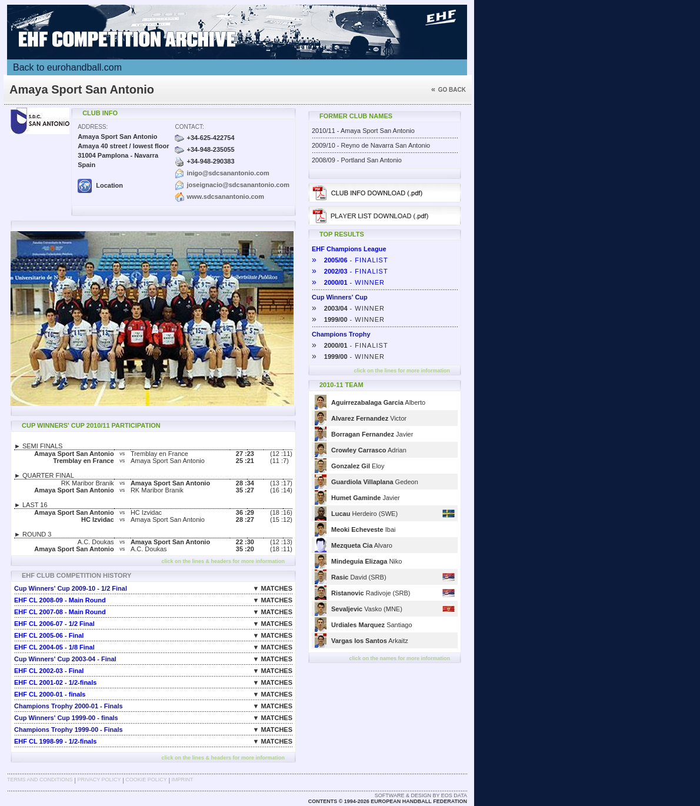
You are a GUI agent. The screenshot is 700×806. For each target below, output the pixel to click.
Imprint (183, 779)
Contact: (189, 127)
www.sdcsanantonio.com (225, 196)
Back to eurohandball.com (67, 67)
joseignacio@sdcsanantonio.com (237, 184)
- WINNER (348, 282)
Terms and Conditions (40, 779)
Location (100, 185)
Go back (448, 89)
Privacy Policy (99, 779)
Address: (93, 127)
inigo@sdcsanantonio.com (227, 172)
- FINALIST (350, 260)
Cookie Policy (145, 779)
